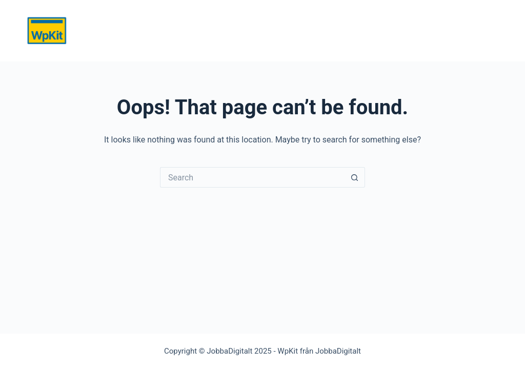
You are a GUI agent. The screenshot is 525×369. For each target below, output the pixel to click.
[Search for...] (252, 177)
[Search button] (355, 177)
